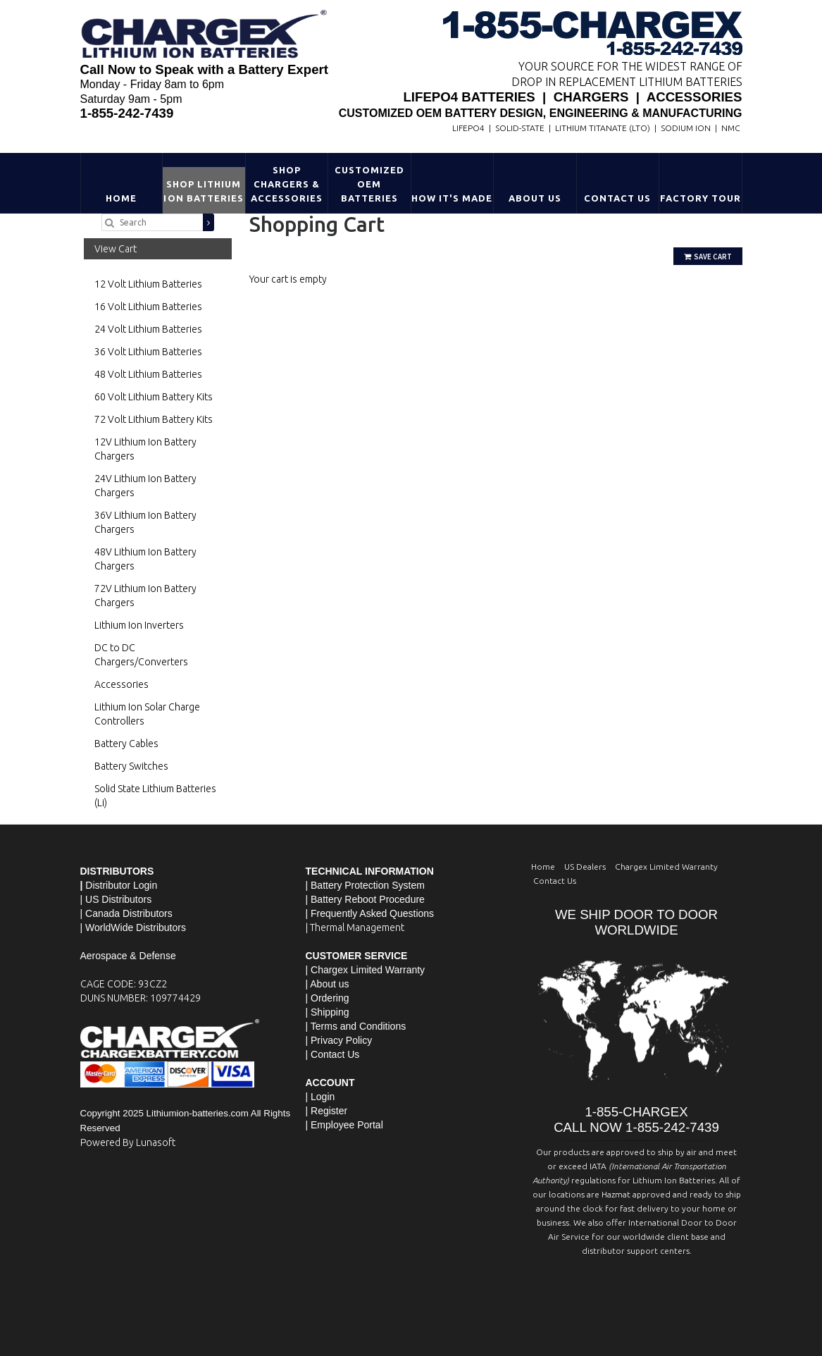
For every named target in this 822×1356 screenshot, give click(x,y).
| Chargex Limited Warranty (365, 969)
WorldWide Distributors (135, 927)
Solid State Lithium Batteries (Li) (155, 795)
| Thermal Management (355, 927)
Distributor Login (121, 885)
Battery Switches (131, 766)
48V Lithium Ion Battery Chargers (145, 559)
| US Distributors (116, 899)
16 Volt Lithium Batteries (148, 306)
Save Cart (708, 256)
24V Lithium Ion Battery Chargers (145, 485)
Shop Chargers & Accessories (287, 184)
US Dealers (585, 866)
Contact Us (617, 198)
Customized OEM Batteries (369, 184)
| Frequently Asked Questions (370, 913)
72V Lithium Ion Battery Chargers (145, 595)
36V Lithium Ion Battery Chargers (145, 522)
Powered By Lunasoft (127, 1142)
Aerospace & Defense (128, 955)
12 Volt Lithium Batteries (148, 284)
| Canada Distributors (126, 913)
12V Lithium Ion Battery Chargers (145, 449)
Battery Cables (126, 743)
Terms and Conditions (358, 1026)
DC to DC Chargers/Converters (141, 654)
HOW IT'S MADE (452, 198)
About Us (535, 198)
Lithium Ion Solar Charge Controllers (147, 714)
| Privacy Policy (339, 1040)
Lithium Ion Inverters (139, 625)
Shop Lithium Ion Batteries (203, 191)
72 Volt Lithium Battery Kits (153, 419)
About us (329, 984)
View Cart (115, 248)
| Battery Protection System (365, 885)
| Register (327, 1110)
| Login (320, 1096)
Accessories (121, 684)
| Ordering (327, 998)
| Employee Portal (344, 1124)
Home (121, 198)
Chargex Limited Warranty (666, 866)
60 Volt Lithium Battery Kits (153, 396)
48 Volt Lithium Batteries (148, 374)
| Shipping (327, 1012)
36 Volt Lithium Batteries (148, 351)
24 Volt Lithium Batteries (148, 329)
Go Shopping (277, 293)
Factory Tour (700, 198)
